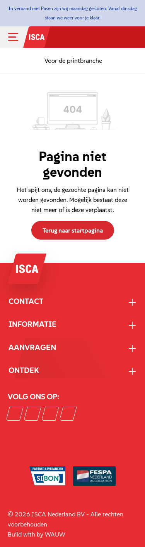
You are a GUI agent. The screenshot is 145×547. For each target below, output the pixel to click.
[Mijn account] (123, 37)
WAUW (55, 534)
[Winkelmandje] (133, 38)
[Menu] (19, 37)
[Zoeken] (109, 38)
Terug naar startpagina (73, 230)
